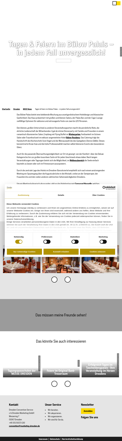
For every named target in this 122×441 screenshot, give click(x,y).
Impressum (43, 439)
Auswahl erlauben (61, 252)
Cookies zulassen (98, 252)
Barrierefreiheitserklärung (72, 439)
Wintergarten (74, 134)
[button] (118, 3)
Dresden (16, 109)
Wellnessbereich (77, 160)
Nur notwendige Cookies (25, 252)
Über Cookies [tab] (98, 195)
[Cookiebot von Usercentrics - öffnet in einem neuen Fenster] (104, 188)
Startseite (6, 109)
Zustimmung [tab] (23, 195)
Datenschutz (55, 439)
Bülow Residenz (73, 137)
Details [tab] (61, 195)
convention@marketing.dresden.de (24, 426)
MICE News (27, 109)
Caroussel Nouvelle (83, 183)
